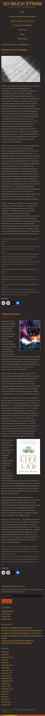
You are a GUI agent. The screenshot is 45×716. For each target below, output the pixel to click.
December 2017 (6, 670)
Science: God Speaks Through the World (22, 16)
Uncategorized (6, 619)
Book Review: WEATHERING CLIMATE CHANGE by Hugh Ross (21, 630)
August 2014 (5, 691)
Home (23, 12)
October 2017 (6, 676)
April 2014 (4, 697)
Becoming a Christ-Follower (22, 25)
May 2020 (4, 654)
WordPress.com (7, 712)
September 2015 (7, 689)
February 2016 (6, 686)
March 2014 (5, 699)
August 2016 (5, 683)
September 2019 (7, 657)
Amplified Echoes (7, 611)
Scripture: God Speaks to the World (22, 21)
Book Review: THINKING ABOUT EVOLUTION (16, 628)
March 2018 (5, 668)
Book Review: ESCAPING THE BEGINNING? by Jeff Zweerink (21, 633)
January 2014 (6, 704)
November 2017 (6, 673)
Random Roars (23, 39)
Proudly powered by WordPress (12, 709)
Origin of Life (5, 616)
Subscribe (7, 601)
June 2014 (4, 694)
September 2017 (7, 678)
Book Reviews (6, 614)
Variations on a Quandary (14, 49)
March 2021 (5, 652)
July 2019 (4, 660)
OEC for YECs (22, 30)
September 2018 (7, 665)
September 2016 (7, 681)
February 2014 (6, 702)
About (22, 34)
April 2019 (4, 662)
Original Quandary (10, 314)
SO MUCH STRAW (22, 3)
